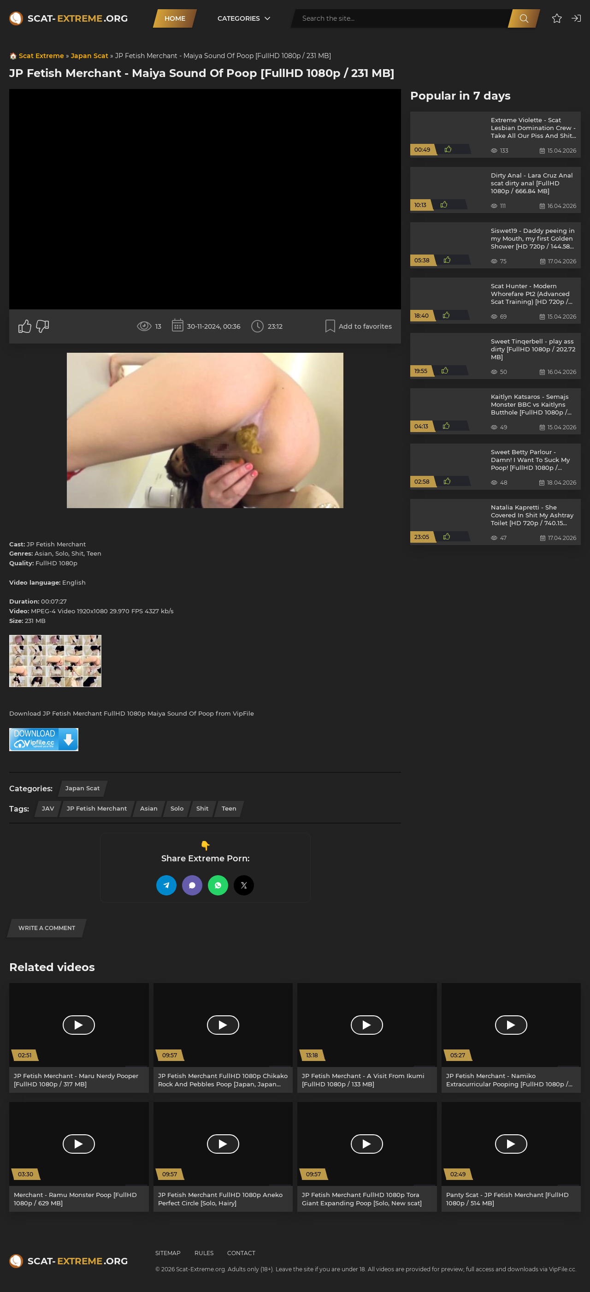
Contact (241, 1253)
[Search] (524, 18)
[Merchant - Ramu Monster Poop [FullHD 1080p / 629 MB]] (79, 1157)
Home (175, 18)
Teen (229, 808)
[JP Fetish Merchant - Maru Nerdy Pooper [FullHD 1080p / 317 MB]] (79, 1038)
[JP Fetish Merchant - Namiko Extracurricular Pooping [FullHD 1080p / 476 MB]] (511, 1038)
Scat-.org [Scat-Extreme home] (78, 18)
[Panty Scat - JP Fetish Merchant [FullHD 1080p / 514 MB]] (511, 1157)
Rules (204, 1253)
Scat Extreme (41, 56)
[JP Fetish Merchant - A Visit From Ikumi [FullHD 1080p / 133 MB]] (367, 1038)
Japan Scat (89, 56)
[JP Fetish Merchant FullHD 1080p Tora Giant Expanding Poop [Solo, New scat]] (367, 1157)
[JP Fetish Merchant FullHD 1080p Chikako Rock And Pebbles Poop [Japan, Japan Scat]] (223, 1038)
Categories (239, 18)
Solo (177, 808)
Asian (149, 808)
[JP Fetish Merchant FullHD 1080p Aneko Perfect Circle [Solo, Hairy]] (223, 1157)
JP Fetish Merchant (97, 808)
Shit (202, 808)
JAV (48, 808)
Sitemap (168, 1253)
